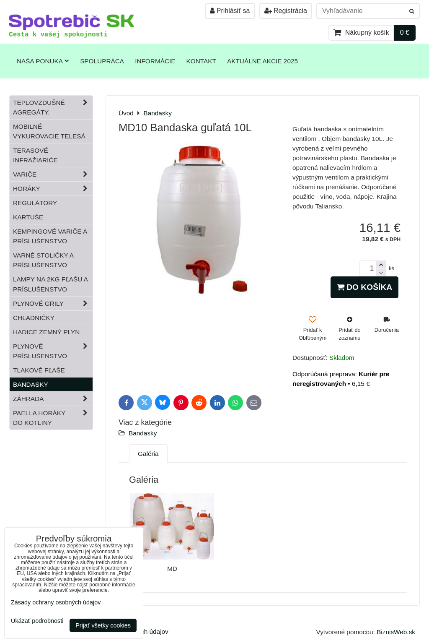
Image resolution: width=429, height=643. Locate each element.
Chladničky (33, 317)
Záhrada (53, 399)
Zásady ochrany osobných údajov (56, 602)
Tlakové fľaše (39, 370)
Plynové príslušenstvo (53, 351)
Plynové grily (53, 303)
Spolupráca (102, 61)
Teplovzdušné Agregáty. (53, 107)
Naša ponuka (43, 61)
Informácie (155, 61)
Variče (53, 174)
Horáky (53, 188)
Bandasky (143, 433)
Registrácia (285, 10)
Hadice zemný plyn (46, 332)
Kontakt (201, 61)
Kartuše (28, 217)
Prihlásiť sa (230, 10)
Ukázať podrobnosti (37, 621)
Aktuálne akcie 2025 (262, 61)
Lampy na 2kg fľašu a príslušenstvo (50, 284)
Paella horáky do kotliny (53, 418)
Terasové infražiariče (35, 155)
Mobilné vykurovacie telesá (49, 131)
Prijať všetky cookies (103, 625)
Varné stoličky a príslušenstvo (43, 260)
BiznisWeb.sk (396, 631)
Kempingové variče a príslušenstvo (50, 236)
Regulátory (35, 202)
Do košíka (364, 287)
